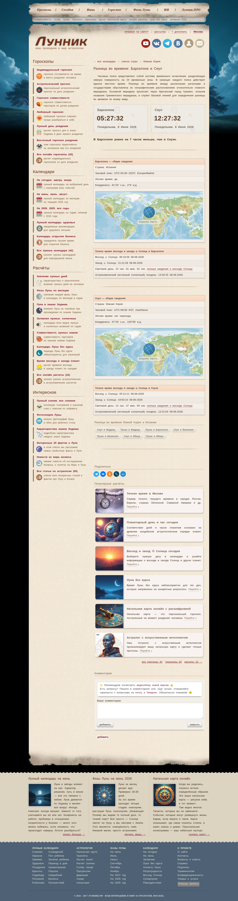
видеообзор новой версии (153, 685)
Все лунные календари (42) (55, 250)
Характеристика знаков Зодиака (58, 429)
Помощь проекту (188, 883)
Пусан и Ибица (154, 436)
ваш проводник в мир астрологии (59, 48)
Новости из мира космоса (54, 457)
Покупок (53, 871)
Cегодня (67, 10)
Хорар (80, 879)
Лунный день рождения (52, 126)
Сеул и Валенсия (183, 429)
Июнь (91, 10)
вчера (67, 180)
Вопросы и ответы (189, 859)
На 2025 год (118, 882)
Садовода (38, 875)
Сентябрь (116, 863)
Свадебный (55, 875)
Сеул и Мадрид (106, 429)
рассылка (160, 31)
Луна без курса (152, 863)
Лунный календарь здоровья (56, 222)
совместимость (43, 19)
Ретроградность (152, 871)
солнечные (69, 318)
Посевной (38, 879)
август (63, 194)
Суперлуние (150, 879)
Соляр (80, 867)
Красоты (37, 871)
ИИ (166, 10)
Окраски (37, 856)
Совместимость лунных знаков (57, 332)
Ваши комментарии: (149, 709)
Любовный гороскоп (50, 112)
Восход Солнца (152, 875)
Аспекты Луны (152, 867)
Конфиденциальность (190, 875)
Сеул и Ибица (132, 436)
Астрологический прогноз (53, 84)
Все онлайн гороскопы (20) (55, 154)
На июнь (42, 194)
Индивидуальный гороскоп (54, 70)
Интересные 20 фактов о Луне (57, 443)
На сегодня (44, 180)
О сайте (183, 852)
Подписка (183, 867)
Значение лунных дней (52, 276)
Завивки (37, 859)
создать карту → (199, 834)
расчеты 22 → (193, 662)
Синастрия (83, 882)
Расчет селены (86, 863)
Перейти (132, 506)
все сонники (67, 400)
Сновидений (55, 852)
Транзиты (82, 856)
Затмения (149, 859)
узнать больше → (74, 834)
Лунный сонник (47, 400)
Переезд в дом (57, 863)
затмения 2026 (178, 19)
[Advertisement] (61, 512)
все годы (63, 208)
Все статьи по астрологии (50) (57, 471)
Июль (113, 856)
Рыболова (38, 882)
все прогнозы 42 (152, 662)
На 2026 (42, 208)
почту (138, 692)
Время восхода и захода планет (58, 361)
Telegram (152, 692)
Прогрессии (84, 871)
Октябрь (115, 867)
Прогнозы (44, 10)
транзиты (77, 19)
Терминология (186, 871)
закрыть (195, 724)
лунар (66, 19)
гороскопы (90, 19)
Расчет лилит (85, 859)
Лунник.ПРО (191, 10)
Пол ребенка (56, 856)
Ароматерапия (57, 867)
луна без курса (158, 19)
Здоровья (38, 863)
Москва (198, 31)
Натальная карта (87, 852)
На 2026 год (118, 879)
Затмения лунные (48, 318)
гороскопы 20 (173, 662)
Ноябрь (114, 871)
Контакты (183, 856)
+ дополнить (179, 31)
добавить (105, 724)
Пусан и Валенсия (107, 436)
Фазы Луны (142, 10)
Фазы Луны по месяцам (53, 290)
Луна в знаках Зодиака (52, 304)
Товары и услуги (188, 879)
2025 (52, 208)
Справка (183, 863)
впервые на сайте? (137, 31)
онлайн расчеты (138, 19)
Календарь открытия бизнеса (56, 236)
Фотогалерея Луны (49, 415)
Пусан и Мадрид (130, 429)
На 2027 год (118, 875)
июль (53, 194)
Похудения (38, 867)
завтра (58, 180)
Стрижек (37, 852)
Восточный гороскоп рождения (57, 140)
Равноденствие (152, 882)
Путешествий (56, 882)
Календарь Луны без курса (55, 347)
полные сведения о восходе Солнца (169, 269)
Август (114, 859)
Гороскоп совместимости (53, 98)
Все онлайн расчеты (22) (53, 375)
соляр (57, 19)
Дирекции (82, 875)
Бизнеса (53, 879)
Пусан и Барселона (156, 429)
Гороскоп (114, 10)
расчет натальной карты (113, 19)
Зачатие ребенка (58, 859)
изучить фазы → (135, 834)
